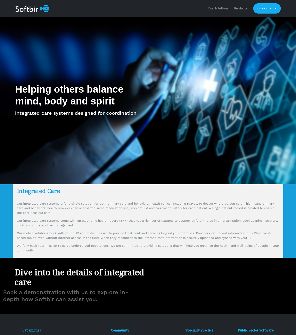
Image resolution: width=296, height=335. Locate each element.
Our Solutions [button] (218, 8)
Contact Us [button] (267, 8)
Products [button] (240, 8)
